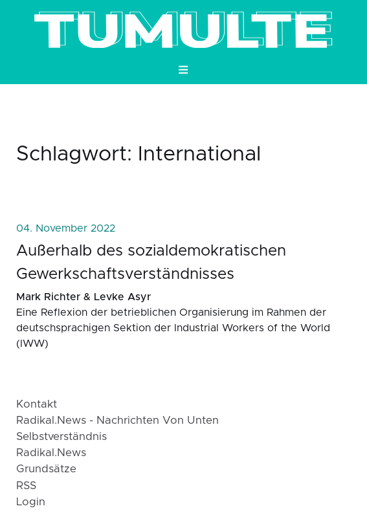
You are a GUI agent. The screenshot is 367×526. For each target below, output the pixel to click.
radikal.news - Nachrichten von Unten (117, 420)
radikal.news (51, 453)
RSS (26, 486)
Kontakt (36, 404)
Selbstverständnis (61, 437)
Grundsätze (46, 469)
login (30, 502)
